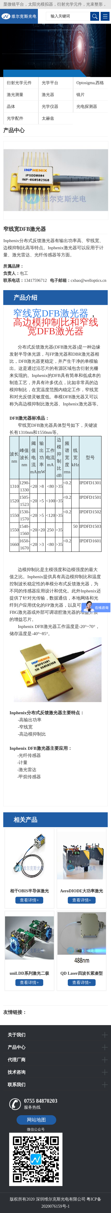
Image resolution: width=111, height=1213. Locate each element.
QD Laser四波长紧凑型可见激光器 (81, 975)
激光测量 (15, 94)
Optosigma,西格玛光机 (88, 85)
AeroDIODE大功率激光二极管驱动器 (81, 893)
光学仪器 (50, 106)
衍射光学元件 (19, 83)
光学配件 (15, 118)
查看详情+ (29, 900)
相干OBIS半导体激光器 (29, 893)
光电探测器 (86, 106)
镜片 (80, 94)
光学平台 (50, 83)
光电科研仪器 (44, 1012)
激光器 (48, 94)
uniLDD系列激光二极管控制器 (29, 975)
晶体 (11, 106)
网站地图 (36, 1119)
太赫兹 (48, 118)
